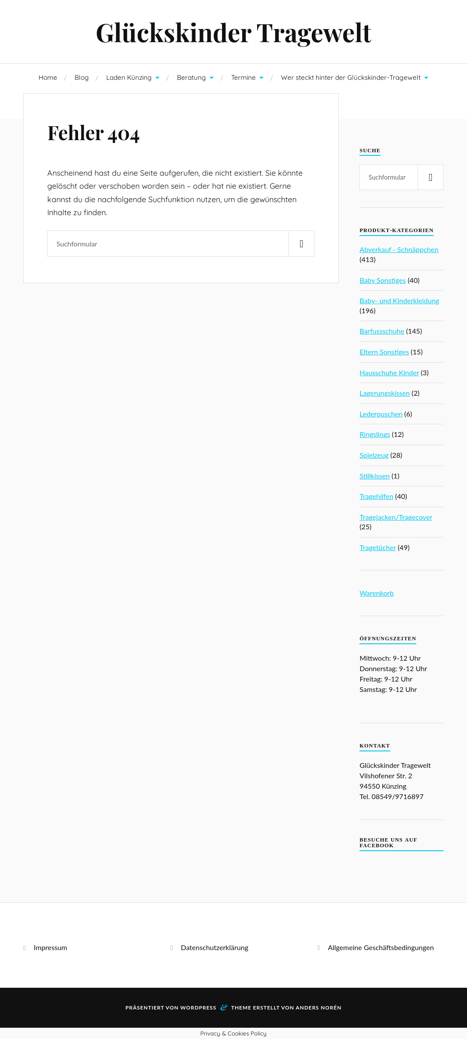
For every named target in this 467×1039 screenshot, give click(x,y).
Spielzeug (374, 455)
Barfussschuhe (381, 331)
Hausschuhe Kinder (389, 372)
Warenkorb (376, 593)
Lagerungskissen (384, 393)
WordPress (198, 1007)
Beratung (191, 77)
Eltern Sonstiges (384, 351)
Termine (243, 77)
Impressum (50, 947)
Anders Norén (319, 1007)
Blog (82, 77)
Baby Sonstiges (382, 280)
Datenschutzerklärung (214, 947)
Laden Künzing (129, 77)
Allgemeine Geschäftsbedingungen (381, 947)
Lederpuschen (380, 414)
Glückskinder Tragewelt (234, 31)
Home (48, 77)
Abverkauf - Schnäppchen (398, 249)
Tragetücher (377, 547)
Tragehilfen (376, 496)
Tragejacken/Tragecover (395, 517)
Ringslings (374, 434)
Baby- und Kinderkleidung (399, 300)
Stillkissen (374, 476)
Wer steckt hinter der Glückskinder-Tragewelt (351, 77)
